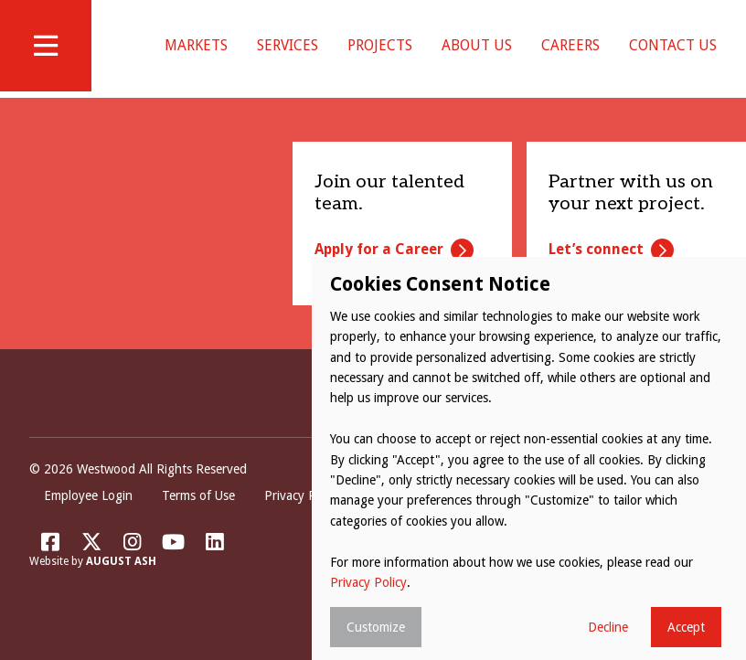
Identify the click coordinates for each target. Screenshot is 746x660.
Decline (608, 627)
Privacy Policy (302, 518)
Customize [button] (375, 627)
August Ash (121, 584)
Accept (686, 627)
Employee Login (88, 518)
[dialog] (529, 458)
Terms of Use (198, 518)
